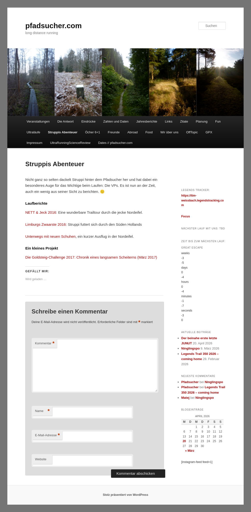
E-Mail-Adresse (47, 435)
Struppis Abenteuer (62, 132)
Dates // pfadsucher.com (115, 143)
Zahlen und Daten (115, 121)
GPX (208, 132)
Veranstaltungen (38, 121)
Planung (202, 121)
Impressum (34, 143)
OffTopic (192, 132)
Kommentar (45, 343)
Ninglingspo (190, 348)
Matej (185, 398)
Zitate (184, 121)
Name (42, 411)
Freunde (114, 132)
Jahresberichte (146, 121)
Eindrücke (88, 121)
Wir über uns (169, 132)
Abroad (132, 132)
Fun (218, 121)
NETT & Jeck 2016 (40, 212)
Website (41, 459)
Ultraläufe (33, 132)
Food (149, 132)
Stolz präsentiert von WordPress (125, 495)
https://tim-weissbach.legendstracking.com (202, 200)
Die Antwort (65, 121)
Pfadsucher (190, 382)
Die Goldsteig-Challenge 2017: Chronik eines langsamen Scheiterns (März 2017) (91, 257)
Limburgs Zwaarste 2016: (46, 224)
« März (189, 450)
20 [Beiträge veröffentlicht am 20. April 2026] (184, 441)
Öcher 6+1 (92, 132)
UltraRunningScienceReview (70, 143)
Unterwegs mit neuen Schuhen (50, 236)
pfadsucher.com (53, 26)
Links (168, 121)
